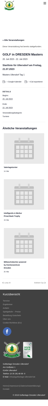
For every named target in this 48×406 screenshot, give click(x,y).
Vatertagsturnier (10, 167)
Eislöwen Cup (39, 283)
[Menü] (45, 3)
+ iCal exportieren (36, 82)
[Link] (9, 5)
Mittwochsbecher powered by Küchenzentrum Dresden (15, 265)
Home (5, 386)
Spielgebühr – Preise (12, 312)
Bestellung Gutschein (12, 315)
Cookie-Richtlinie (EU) (12, 323)
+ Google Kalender (14, 82)
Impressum (14, 386)
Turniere (6, 116)
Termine (6, 301)
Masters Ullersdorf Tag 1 (14, 75)
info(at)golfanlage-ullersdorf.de (22, 377)
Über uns (7, 319)
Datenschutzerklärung (29, 386)
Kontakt (6, 389)
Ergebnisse (7, 304)
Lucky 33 (7, 283)
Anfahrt (6, 308)
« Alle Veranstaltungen (13, 40)
